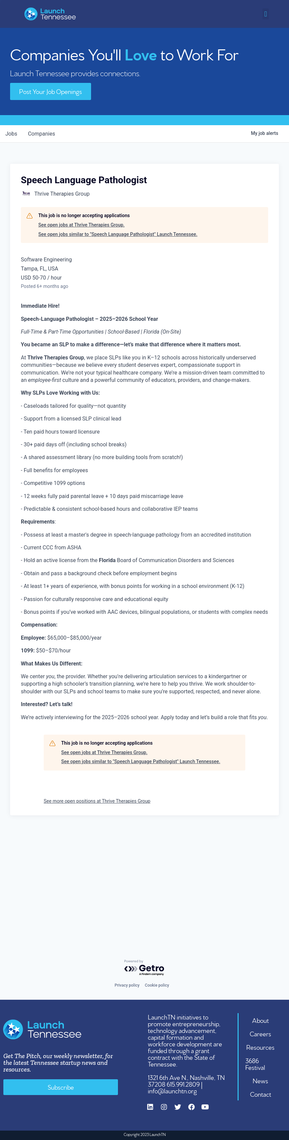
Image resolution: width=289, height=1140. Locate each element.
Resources (260, 1047)
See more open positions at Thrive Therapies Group (97, 801)
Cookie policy (157, 985)
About (260, 1020)
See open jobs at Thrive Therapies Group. (81, 225)
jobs (11, 134)
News (260, 1080)
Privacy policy (127, 985)
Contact (260, 1094)
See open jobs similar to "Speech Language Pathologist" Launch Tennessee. (117, 234)
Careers (260, 1033)
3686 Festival (255, 1063)
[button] (265, 13)
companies (41, 134)
